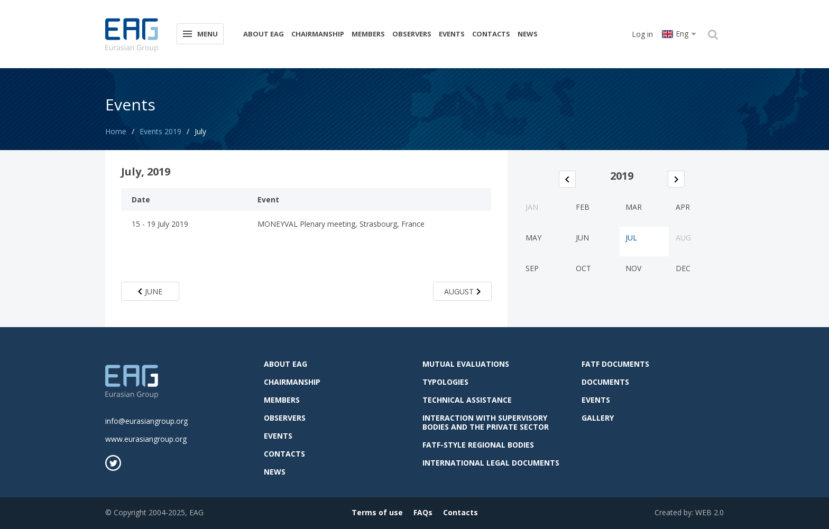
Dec (683, 268)
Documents (605, 382)
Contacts (491, 34)
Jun (582, 238)
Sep (532, 268)
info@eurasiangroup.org (146, 421)
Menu (199, 33)
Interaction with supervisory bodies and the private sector (485, 422)
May (533, 238)
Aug (683, 238)
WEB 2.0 (709, 512)
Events (452, 34)
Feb (582, 207)
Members (368, 34)
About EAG (263, 34)
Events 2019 (160, 131)
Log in (642, 34)
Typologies (445, 382)
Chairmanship (317, 34)
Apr (683, 207)
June (150, 291)
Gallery (598, 418)
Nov (633, 268)
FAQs (422, 512)
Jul (631, 238)
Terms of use (377, 512)
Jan (532, 207)
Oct (583, 268)
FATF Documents (615, 364)
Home (115, 131)
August (462, 291)
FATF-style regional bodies (478, 445)
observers (411, 34)
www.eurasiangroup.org (146, 439)
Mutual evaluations (465, 364)
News (528, 34)
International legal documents (490, 463)
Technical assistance (467, 400)
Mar (633, 207)
